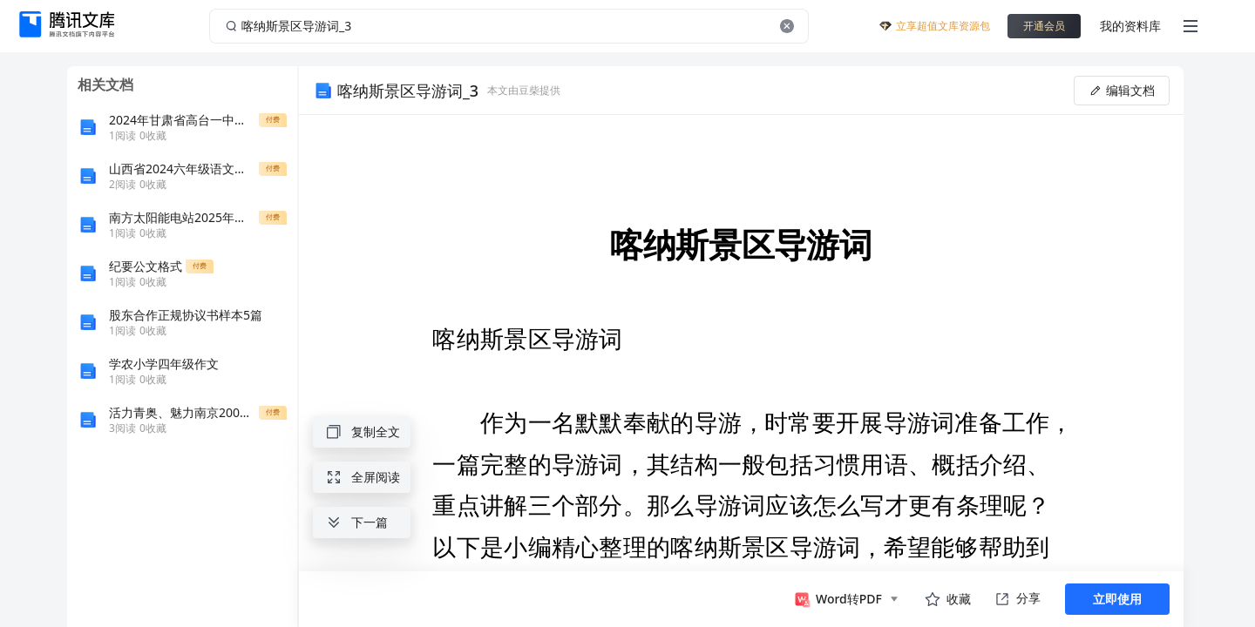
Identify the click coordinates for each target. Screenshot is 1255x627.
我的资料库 (1130, 25)
